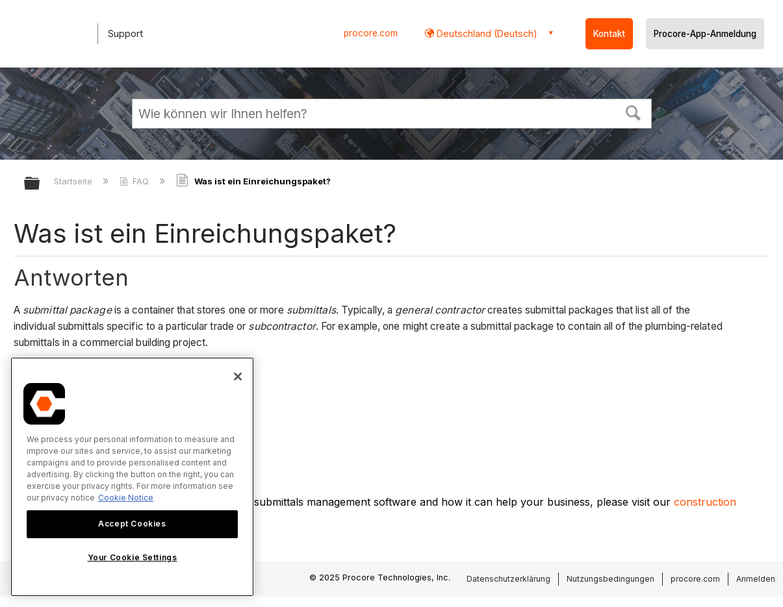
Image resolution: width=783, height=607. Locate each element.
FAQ (135, 181)
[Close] (238, 376)
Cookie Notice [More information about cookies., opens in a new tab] (125, 497)
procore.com (371, 33)
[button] (633, 111)
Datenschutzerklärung (508, 579)
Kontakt (609, 34)
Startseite (74, 181)
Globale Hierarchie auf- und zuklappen (40, 184)
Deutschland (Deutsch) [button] (485, 33)
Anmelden (755, 579)
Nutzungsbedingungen (610, 579)
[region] (132, 477)
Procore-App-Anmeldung (705, 34)
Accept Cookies (132, 523)
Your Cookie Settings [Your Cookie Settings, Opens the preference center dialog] (132, 557)
